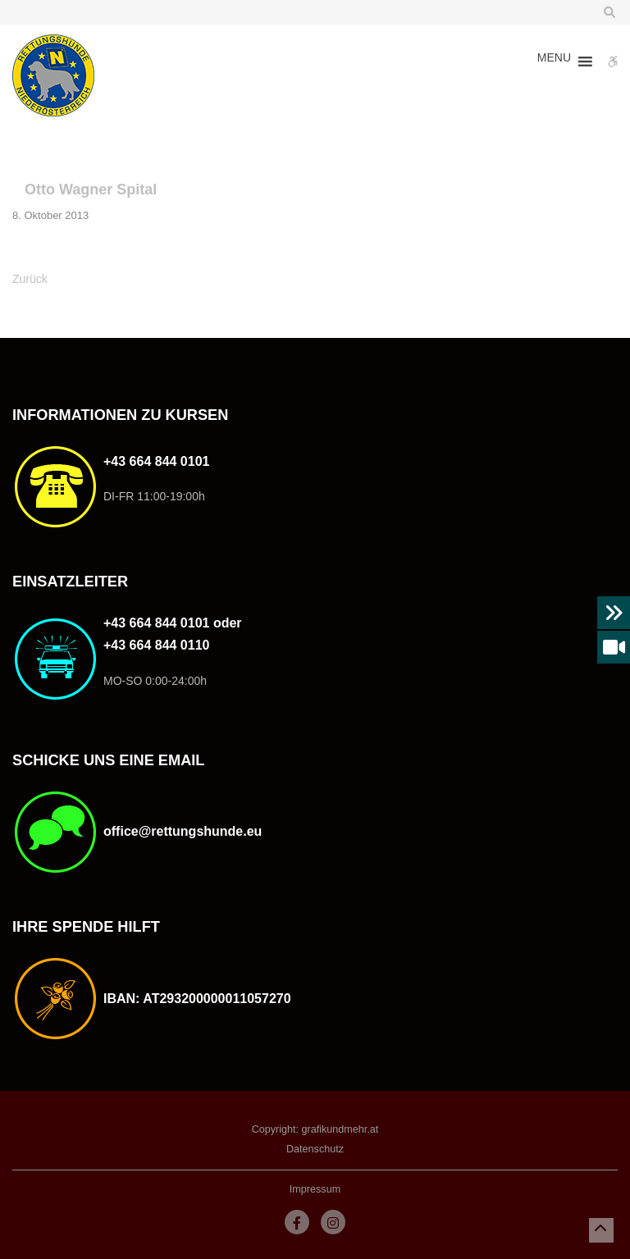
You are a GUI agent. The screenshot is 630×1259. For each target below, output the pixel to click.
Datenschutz (315, 1149)
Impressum (315, 1189)
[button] (554, 61)
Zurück (30, 278)
